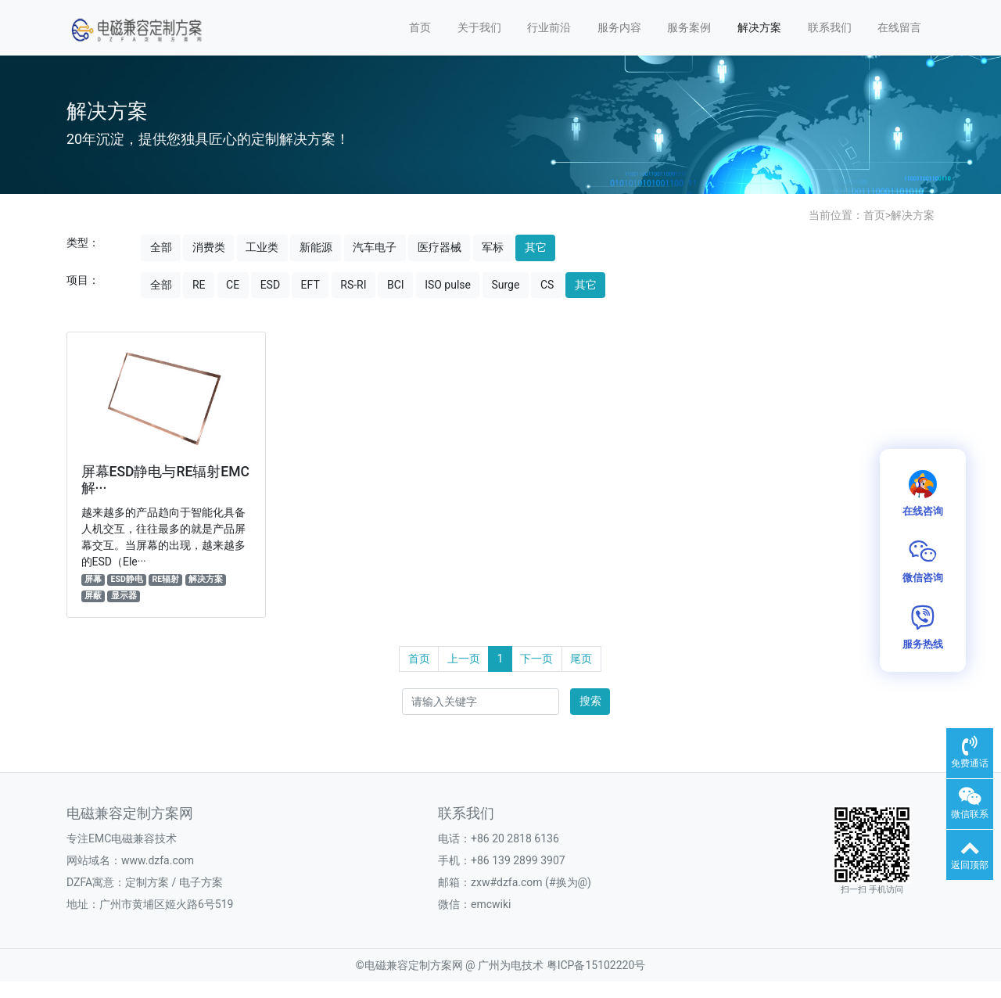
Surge (505, 284)
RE (199, 284)
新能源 (316, 247)
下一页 (536, 658)
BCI (395, 284)
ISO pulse (448, 284)
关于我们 (479, 27)
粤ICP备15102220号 (596, 965)
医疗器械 (439, 247)
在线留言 (899, 27)
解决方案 (759, 27)
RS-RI (353, 284)
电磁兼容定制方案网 (413, 965)
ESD (270, 284)
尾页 (581, 658)
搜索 (590, 701)
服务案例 (689, 27)
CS (547, 284)
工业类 (262, 247)
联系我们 (830, 27)
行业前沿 (549, 27)
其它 (536, 247)
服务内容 (619, 27)
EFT (310, 284)
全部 (161, 247)
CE (232, 284)
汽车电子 (374, 247)
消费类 (208, 247)
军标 (493, 247)
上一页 (463, 658)
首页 (420, 27)
